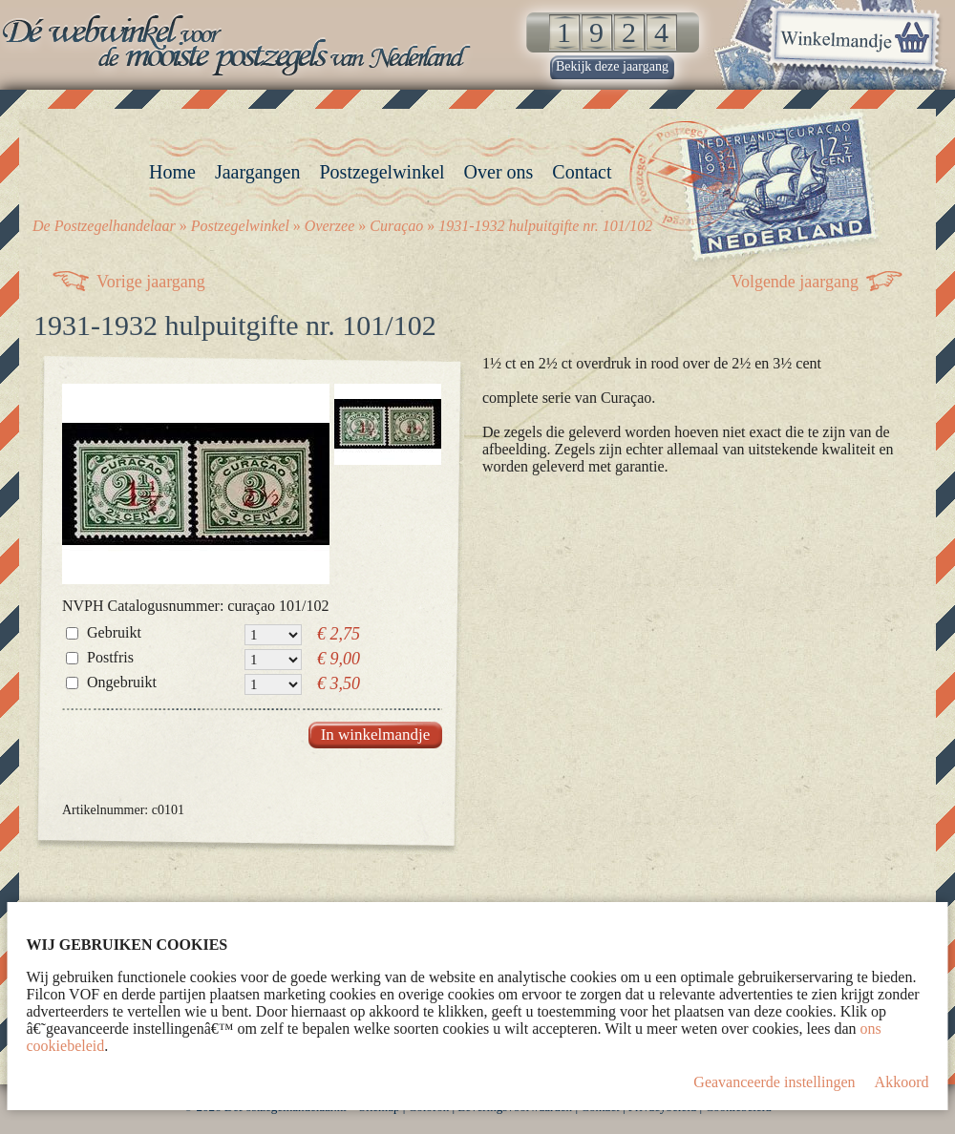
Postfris (110, 657)
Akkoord (902, 1082)
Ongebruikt (122, 682)
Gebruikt (114, 632)
